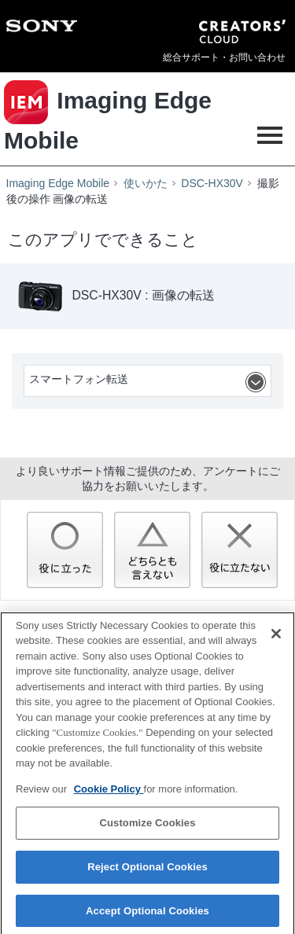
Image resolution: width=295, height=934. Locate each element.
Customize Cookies (147, 827)
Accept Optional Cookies (147, 915)
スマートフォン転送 (150, 382)
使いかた (146, 183)
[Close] (276, 637)
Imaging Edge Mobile (58, 183)
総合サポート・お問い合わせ (224, 57)
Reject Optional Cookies (147, 871)
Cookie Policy (109, 793)
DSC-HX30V (212, 183)
